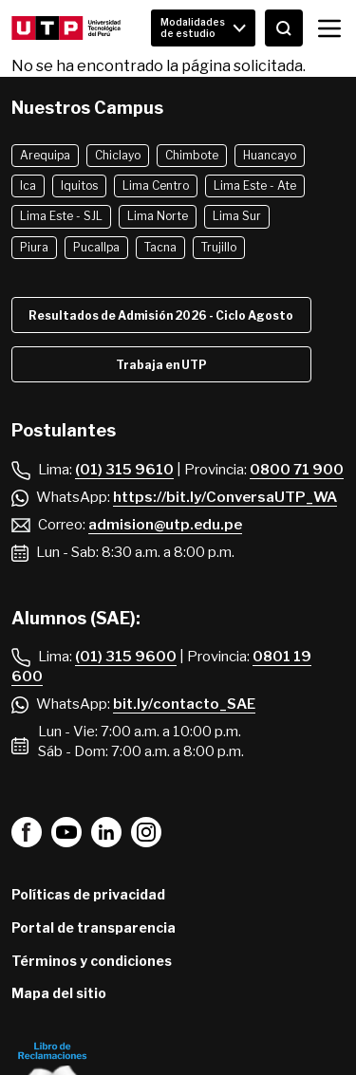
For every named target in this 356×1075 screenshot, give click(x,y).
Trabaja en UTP (161, 365)
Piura (34, 247)
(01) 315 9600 (126, 656)
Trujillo (218, 247)
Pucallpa (96, 247)
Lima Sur (237, 216)
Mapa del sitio (58, 993)
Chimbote (191, 155)
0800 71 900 (297, 469)
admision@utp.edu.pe (165, 524)
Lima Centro (155, 185)
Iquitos (79, 185)
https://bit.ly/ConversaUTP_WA (225, 497)
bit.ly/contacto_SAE (184, 704)
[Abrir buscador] (284, 27)
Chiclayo (118, 155)
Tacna (160, 247)
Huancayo (269, 155)
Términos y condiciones (91, 961)
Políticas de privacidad (88, 894)
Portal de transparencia (93, 927)
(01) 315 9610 (124, 469)
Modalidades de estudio (192, 27)
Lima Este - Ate (255, 185)
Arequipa (45, 155)
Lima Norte (157, 216)
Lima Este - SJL (61, 216)
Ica (28, 185)
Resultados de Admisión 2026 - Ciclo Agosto (160, 315)
